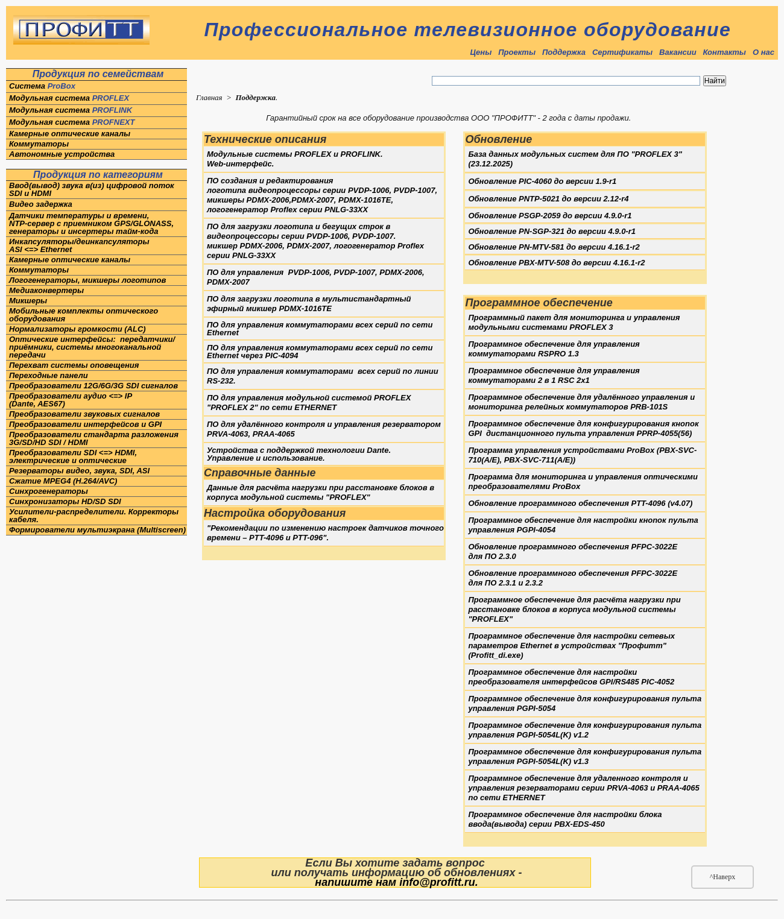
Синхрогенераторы (48, 491)
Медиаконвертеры (46, 290)
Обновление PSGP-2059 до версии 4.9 (549, 215)
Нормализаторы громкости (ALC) (77, 328)
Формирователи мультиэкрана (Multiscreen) (97, 529)
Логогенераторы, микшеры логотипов (88, 280)
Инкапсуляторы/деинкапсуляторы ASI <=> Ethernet (79, 245)
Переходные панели (48, 375)
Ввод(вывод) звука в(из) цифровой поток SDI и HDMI (92, 189)
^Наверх (723, 877)
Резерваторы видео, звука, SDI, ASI (79, 470)
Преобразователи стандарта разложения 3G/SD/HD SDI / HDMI (94, 438)
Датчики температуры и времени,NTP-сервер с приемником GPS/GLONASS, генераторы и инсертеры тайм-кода (91, 223)
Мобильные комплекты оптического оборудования (83, 314)
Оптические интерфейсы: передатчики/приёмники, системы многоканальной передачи (92, 347)
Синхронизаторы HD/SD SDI (65, 501)
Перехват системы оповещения (74, 365)
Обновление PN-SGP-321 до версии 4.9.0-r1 (552, 231)
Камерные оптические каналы (69, 133)
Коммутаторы (39, 143)
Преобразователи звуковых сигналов (84, 413)
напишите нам (355, 882)
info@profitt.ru (437, 882)
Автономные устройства (62, 154)
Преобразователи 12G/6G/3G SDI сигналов (93, 385)
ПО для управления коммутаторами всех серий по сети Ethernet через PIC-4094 (319, 351)
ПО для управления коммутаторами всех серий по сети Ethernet (319, 328)
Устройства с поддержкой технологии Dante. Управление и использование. (299, 454)
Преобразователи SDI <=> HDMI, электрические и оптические (73, 456)
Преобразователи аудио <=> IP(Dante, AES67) (70, 399)
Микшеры (28, 300)
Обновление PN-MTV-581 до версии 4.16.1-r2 (553, 246)
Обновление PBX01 (556, 262)
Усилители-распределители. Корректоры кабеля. (94, 515)
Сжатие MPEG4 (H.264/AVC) (63, 480)
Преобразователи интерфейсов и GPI (85, 424)
